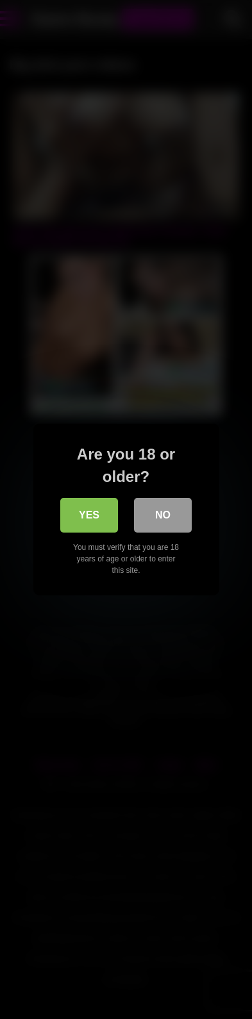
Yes (89, 515)
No (163, 515)
